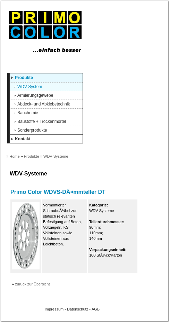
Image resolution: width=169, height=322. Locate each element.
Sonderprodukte (32, 130)
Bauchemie (27, 112)
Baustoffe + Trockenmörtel (41, 121)
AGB (96, 309)
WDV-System (29, 86)
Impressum (54, 309)
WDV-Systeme (55, 156)
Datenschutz (77, 309)
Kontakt (23, 138)
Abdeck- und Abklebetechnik (43, 104)
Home (14, 156)
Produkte (24, 77)
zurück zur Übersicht (32, 284)
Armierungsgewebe (35, 95)
